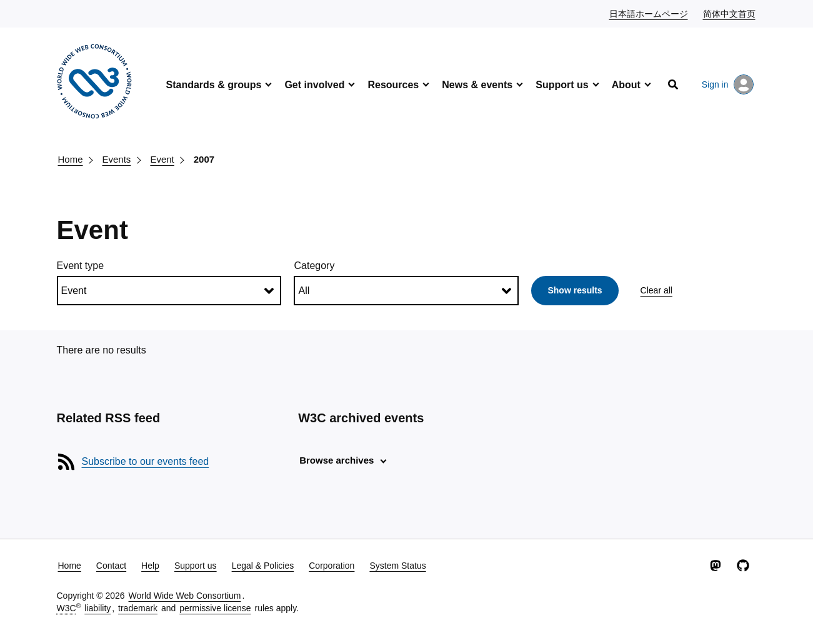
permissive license (215, 608)
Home (70, 159)
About (626, 84)
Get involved (314, 84)
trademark (137, 608)
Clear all (656, 290)
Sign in (728, 84)
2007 (204, 159)
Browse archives (336, 460)
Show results (574, 290)
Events (116, 159)
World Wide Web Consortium (185, 596)
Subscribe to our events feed (145, 461)
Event (162, 159)
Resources (393, 84)
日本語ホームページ (649, 13)
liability (97, 608)
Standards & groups (214, 84)
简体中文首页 (730, 13)
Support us (562, 84)
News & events (477, 84)
